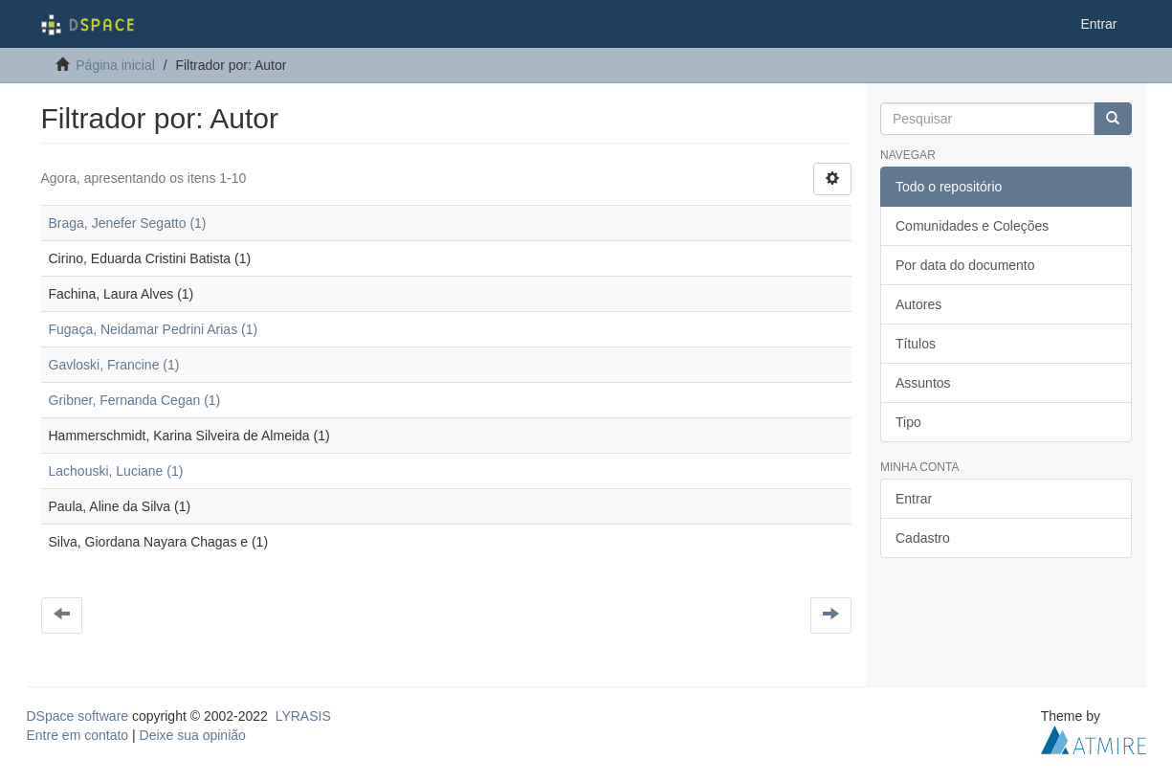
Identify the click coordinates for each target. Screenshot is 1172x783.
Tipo (908, 422)
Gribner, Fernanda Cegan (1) (135, 400)
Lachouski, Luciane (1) (116, 471)
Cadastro (923, 538)
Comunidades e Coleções (972, 226)
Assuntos (923, 383)
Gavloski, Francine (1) (114, 364)
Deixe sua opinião (193, 735)
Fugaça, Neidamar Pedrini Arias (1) (153, 329)
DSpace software (78, 716)
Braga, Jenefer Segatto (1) (128, 223)
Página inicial (115, 65)
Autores (918, 304)
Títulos (916, 343)
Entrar (914, 498)
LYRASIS (303, 716)
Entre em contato (78, 735)
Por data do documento (965, 265)
